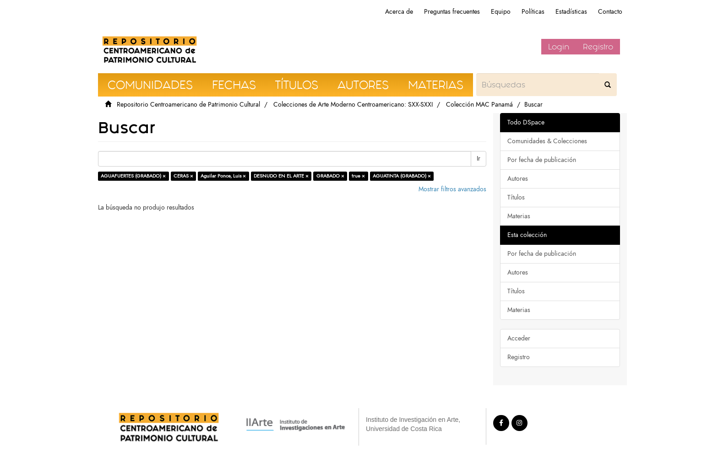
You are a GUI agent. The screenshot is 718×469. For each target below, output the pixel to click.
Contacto (610, 11)
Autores (517, 178)
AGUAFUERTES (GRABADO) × (133, 176)
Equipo (501, 11)
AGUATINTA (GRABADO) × (402, 176)
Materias (518, 216)
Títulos (516, 197)
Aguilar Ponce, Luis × (223, 176)
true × (358, 176)
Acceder (518, 338)
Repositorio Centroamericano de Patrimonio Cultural (188, 104)
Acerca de (399, 11)
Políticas (533, 11)
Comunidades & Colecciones (547, 141)
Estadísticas (571, 11)
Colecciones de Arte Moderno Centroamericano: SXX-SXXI (353, 104)
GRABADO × (330, 176)
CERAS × (183, 176)
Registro (598, 47)
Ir (478, 158)
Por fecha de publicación (541, 160)
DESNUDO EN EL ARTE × (281, 176)
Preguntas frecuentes (452, 11)
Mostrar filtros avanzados (452, 189)
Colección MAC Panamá (479, 104)
